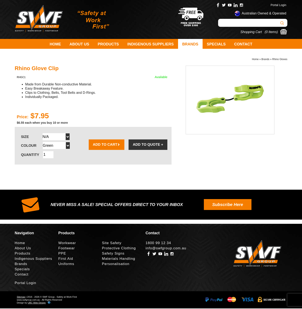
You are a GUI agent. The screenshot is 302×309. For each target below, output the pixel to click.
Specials (216, 44)
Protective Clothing (119, 249)
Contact (243, 44)
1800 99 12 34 (158, 244)
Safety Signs (113, 254)
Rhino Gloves (279, 59)
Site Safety (111, 244)
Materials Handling (118, 259)
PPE (62, 254)
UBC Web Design (37, 303)
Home (55, 44)
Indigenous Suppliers (150, 44)
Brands (190, 44)
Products (108, 44)
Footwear (66, 249)
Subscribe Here (227, 205)
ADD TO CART (106, 145)
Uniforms (66, 265)
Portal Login (278, 5)
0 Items (271, 32)
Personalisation (115, 265)
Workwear (67, 244)
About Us (79, 44)
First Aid (65, 259)
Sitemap (21, 297)
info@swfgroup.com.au (166, 249)
